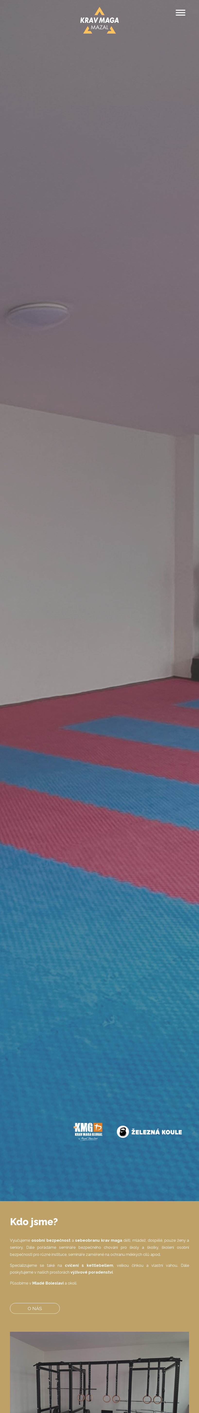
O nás (35, 1308)
